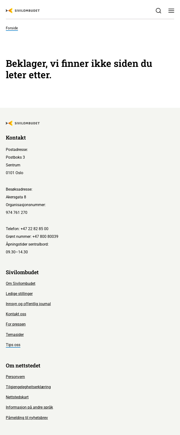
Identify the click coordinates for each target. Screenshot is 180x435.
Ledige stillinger (19, 293)
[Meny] (171, 11)
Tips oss (13, 344)
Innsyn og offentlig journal (28, 304)
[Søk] (158, 11)
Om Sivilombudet (20, 283)
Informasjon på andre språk (29, 407)
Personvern (15, 376)
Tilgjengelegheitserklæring (28, 387)
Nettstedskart (17, 397)
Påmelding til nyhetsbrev (27, 417)
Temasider (15, 334)
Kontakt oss (16, 314)
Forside (12, 28)
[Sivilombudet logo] (23, 10)
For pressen (16, 324)
